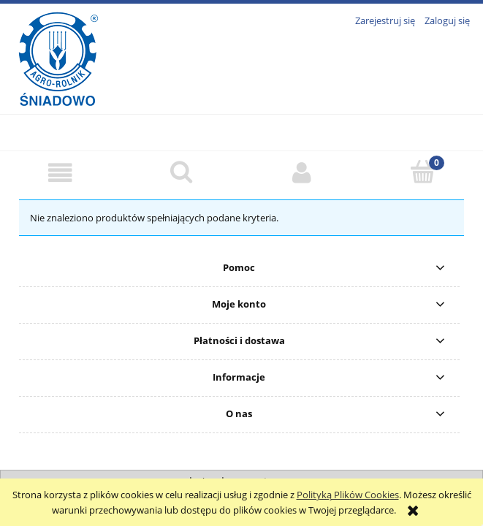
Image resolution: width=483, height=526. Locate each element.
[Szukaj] (180, 172)
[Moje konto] (302, 173)
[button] (60, 173)
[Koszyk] (422, 172)
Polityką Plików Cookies (348, 494)
